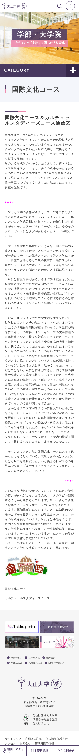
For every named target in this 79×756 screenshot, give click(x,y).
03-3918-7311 (46, 706)
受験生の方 (15, 657)
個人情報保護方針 (57, 738)
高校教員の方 (33, 662)
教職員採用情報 (44, 743)
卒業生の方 (15, 662)
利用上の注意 (33, 738)
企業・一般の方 (55, 662)
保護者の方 (50, 657)
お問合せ (25, 743)
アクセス (10, 743)
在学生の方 (32, 657)
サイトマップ (13, 738)
